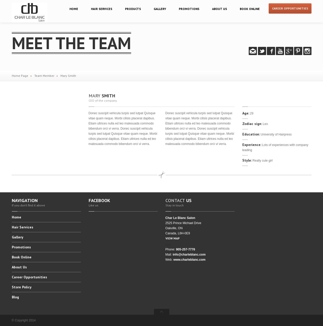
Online (250, 9)
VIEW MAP (172, 238)
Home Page (20, 76)
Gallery (160, 9)
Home (73, 9)
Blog (15, 297)
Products (133, 9)
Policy (22, 287)
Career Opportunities (290, 8)
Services (101, 9)
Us (219, 9)
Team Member (44, 76)
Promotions (189, 9)
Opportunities (29, 277)
